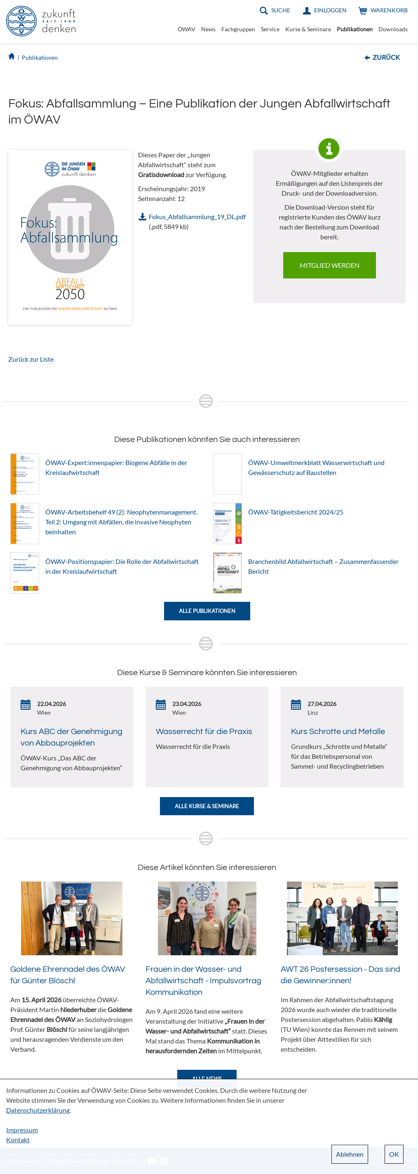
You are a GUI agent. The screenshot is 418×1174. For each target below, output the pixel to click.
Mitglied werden (329, 265)
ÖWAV (186, 29)
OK (394, 1154)
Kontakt (18, 1140)
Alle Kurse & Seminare (207, 806)
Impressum (22, 1130)
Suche (280, 10)
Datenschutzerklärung (38, 1110)
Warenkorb (389, 10)
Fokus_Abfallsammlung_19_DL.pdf (197, 216)
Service (270, 29)
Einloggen (330, 10)
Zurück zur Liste (31, 359)
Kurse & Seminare (308, 29)
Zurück (386, 57)
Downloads (393, 29)
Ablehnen (350, 1154)
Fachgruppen (238, 29)
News (208, 29)
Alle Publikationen (207, 611)
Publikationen (355, 29)
